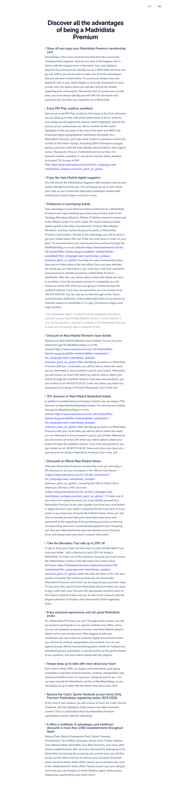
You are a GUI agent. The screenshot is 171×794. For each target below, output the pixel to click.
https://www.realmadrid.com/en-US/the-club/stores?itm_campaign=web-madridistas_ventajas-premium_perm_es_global (77, 479)
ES (149, 6)
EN (159, 6)
